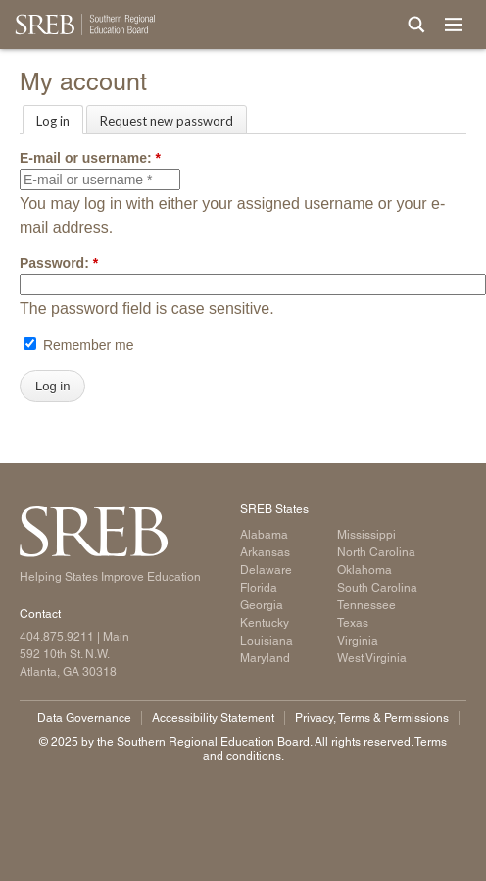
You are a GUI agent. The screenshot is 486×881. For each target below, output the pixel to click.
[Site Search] (416, 24)
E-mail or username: (90, 158)
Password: (59, 263)
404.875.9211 (57, 637)
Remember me (78, 345)
